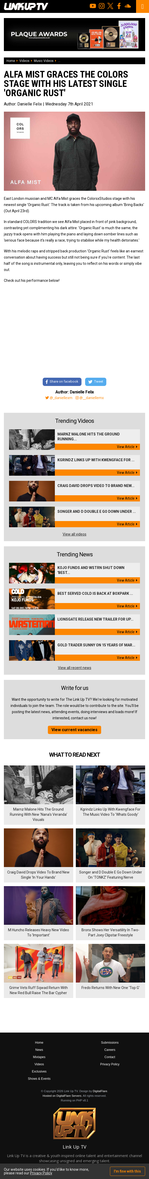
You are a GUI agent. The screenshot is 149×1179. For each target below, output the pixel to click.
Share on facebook (62, 382)
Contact (110, 1057)
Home (10, 60)
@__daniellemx (90, 398)
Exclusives (39, 1071)
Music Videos (44, 60)
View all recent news (74, 668)
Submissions (109, 1042)
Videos (24, 60)
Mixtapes (39, 1057)
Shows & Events (39, 1079)
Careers (109, 1050)
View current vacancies (74, 729)
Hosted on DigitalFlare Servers (62, 1095)
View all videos (74, 534)
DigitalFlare (100, 1091)
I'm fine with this (127, 1171)
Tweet (95, 382)
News (39, 1050)
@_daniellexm (58, 398)
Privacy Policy (110, 1064)
